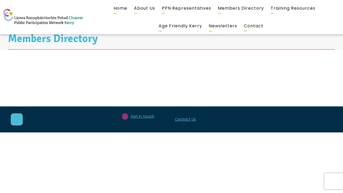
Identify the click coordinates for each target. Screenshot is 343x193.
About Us (144, 8)
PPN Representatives (186, 8)
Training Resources (293, 8)
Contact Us (185, 119)
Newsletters (223, 26)
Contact (253, 26)
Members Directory (241, 8)
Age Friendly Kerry (180, 26)
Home (120, 8)
